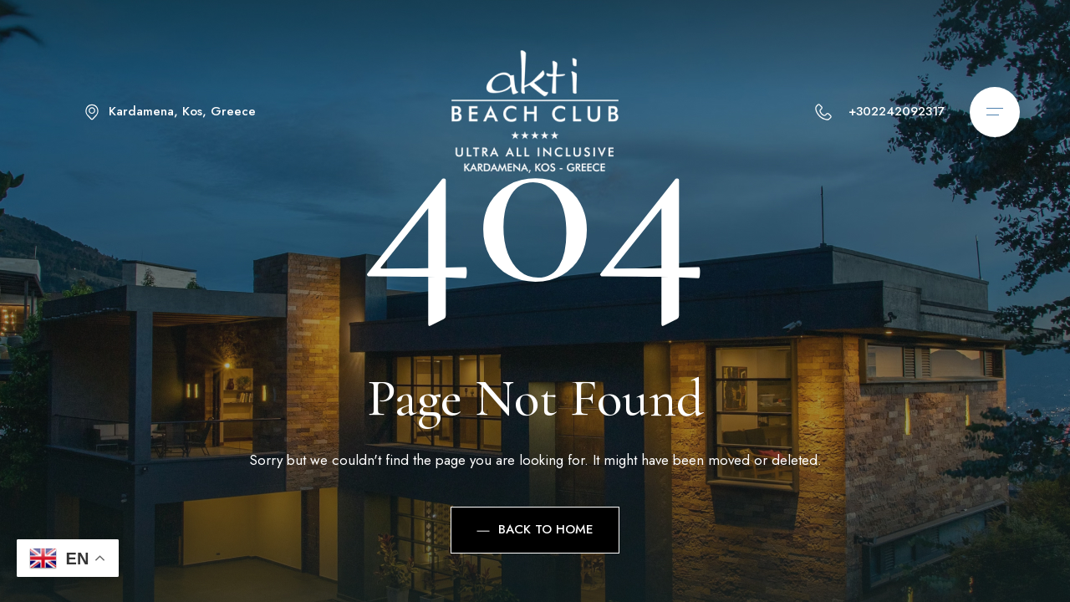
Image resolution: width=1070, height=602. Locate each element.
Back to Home (535, 529)
